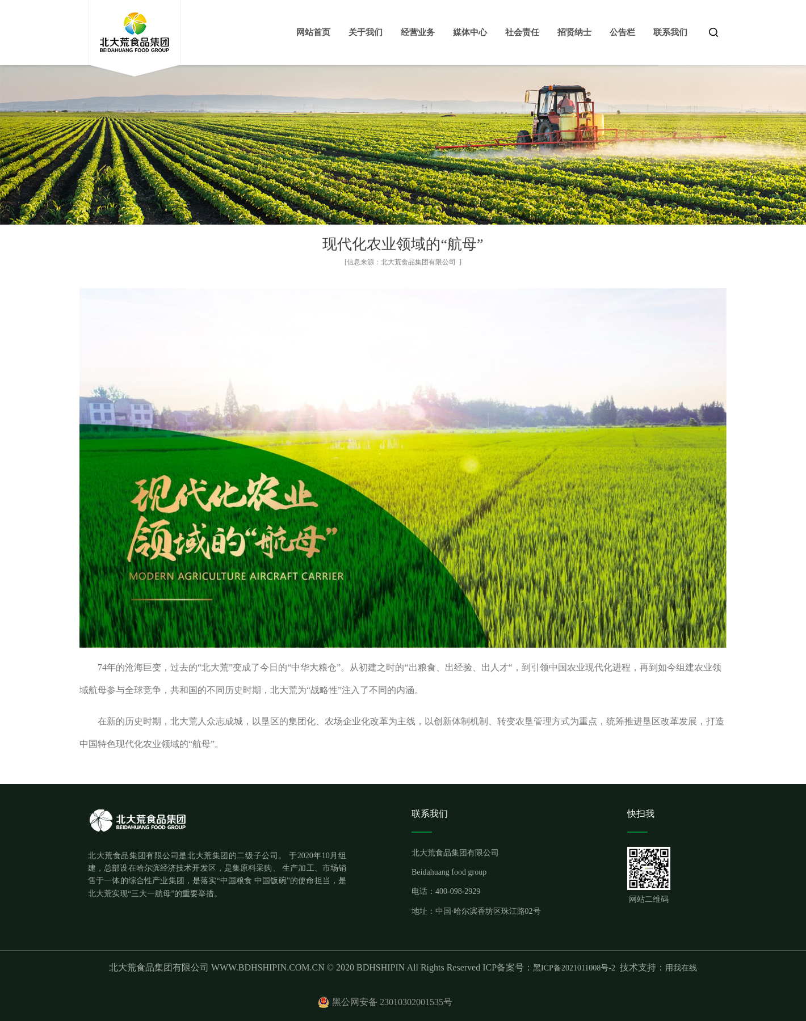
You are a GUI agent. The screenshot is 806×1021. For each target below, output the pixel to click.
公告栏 (622, 32)
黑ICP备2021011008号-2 (574, 968)
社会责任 (522, 32)
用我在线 (681, 968)
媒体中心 (470, 32)
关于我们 (366, 32)
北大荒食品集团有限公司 (418, 262)
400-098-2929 (457, 891)
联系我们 (670, 32)
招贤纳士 (574, 32)
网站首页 (313, 32)
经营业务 (418, 32)
